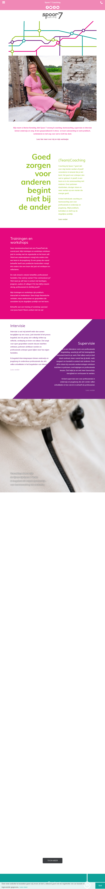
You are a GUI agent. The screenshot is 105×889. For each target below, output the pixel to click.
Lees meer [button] (24, 887)
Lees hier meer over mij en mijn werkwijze (52, 139)
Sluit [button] (100, 886)
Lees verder (63, 219)
